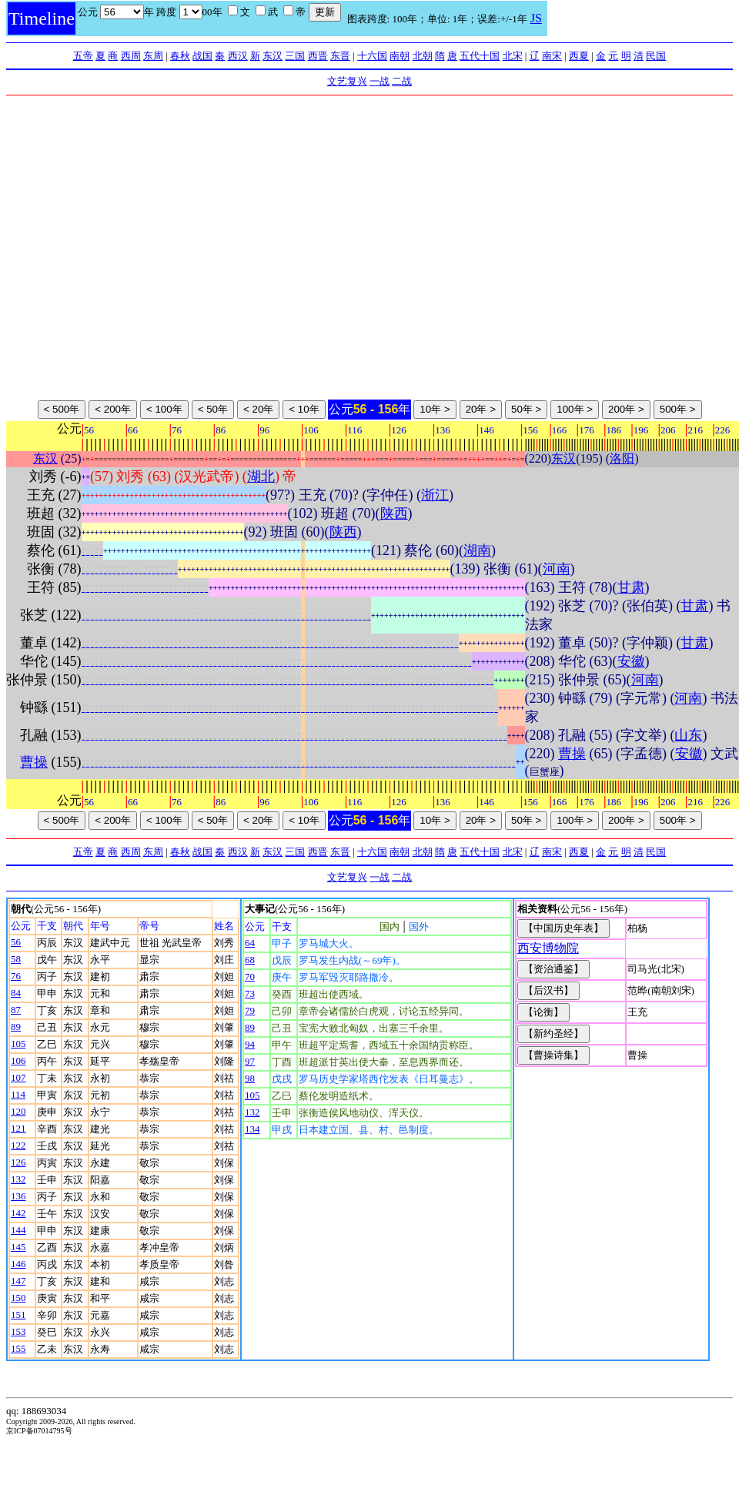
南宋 (552, 56)
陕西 (394, 513)
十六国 (372, 56)
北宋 (513, 56)
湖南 (477, 550)
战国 (202, 56)
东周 (153, 56)
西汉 (238, 56)
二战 (402, 81)
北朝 (423, 56)
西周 (131, 56)
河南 (556, 569)
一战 (380, 81)
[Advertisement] (144, 247)
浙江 (435, 495)
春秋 (180, 56)
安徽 (631, 661)
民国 (656, 56)
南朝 (400, 56)
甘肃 (631, 587)
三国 (295, 56)
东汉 (272, 56)
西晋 (318, 56)
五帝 (83, 56)
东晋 (340, 56)
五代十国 (480, 56)
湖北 (261, 476)
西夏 (579, 56)
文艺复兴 (347, 81)
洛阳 (622, 458)
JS (536, 18)
